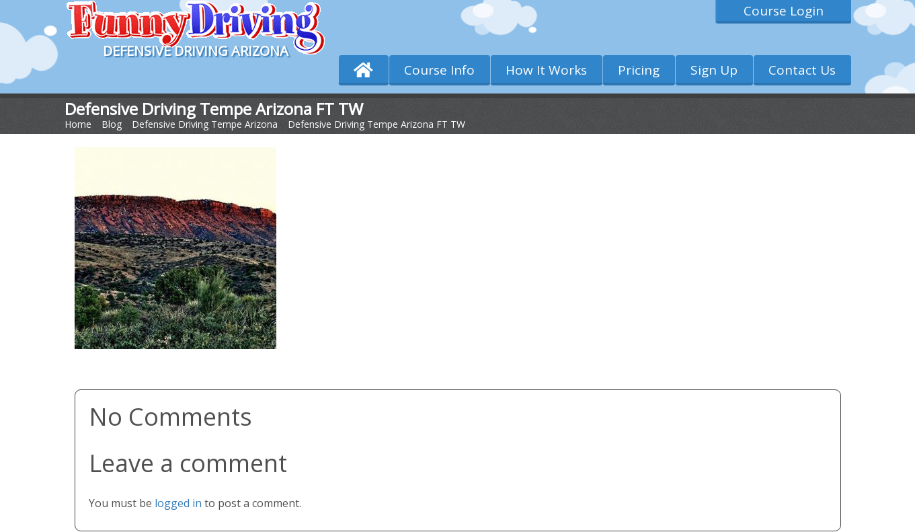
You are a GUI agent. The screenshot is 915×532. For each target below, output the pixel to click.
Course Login (784, 11)
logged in (178, 503)
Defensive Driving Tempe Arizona (205, 124)
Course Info (439, 70)
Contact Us (802, 70)
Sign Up (714, 70)
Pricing (639, 70)
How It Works (546, 70)
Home (78, 124)
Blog (112, 124)
